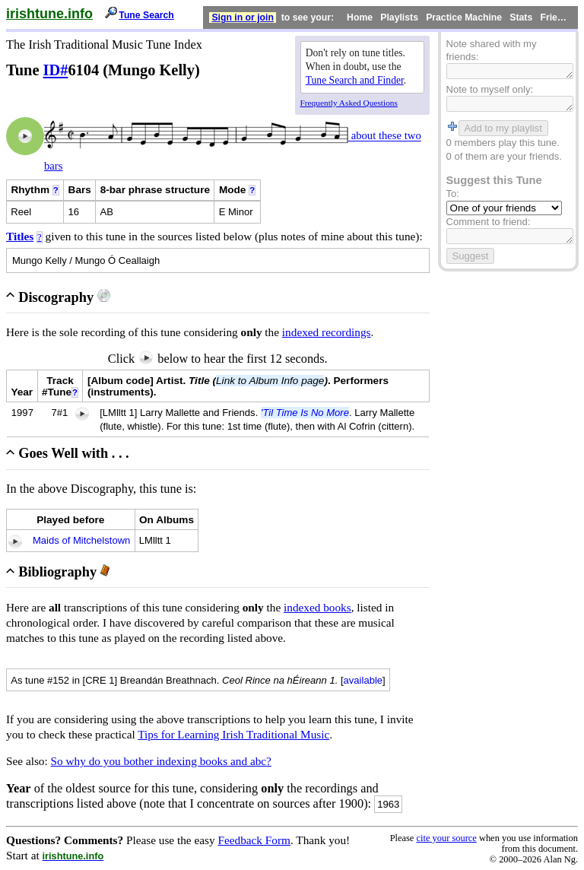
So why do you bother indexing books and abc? (161, 760)
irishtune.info (49, 13)
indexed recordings (326, 331)
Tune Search (146, 15)
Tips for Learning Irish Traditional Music (233, 734)
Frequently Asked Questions (349, 102)
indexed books (317, 607)
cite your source (446, 838)
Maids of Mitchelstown (81, 540)
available (363, 680)
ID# (55, 70)
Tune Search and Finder (355, 80)
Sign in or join (242, 17)
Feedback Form (253, 839)
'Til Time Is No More (305, 412)
